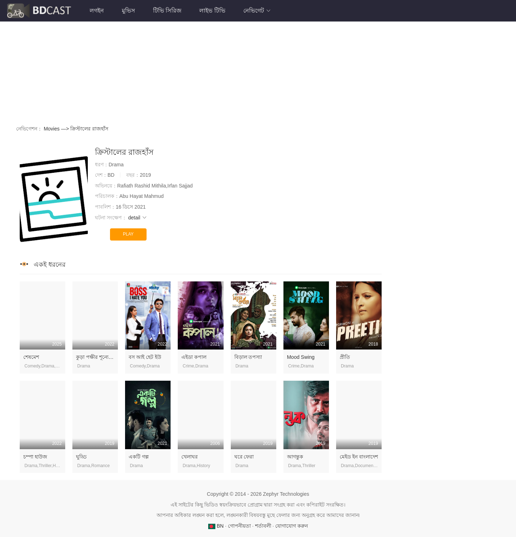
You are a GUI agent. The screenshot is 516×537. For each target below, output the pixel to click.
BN (216, 526)
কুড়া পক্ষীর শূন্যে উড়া (97, 357)
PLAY (128, 234)
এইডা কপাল (193, 357)
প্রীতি (345, 357)
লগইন (97, 11)
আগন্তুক (295, 457)
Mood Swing (301, 357)
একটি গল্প (139, 457)
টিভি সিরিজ (167, 11)
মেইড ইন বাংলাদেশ (359, 457)
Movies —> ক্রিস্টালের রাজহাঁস (76, 129)
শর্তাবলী (263, 526)
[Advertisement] (228, 72)
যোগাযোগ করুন (291, 526)
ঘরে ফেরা (244, 457)
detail (137, 217)
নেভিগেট (257, 11)
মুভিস (128, 11)
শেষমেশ (31, 357)
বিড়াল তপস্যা (248, 357)
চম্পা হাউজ (35, 457)
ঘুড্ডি (81, 457)
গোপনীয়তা (239, 526)
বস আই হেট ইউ (145, 357)
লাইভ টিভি (212, 11)
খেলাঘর (189, 457)
